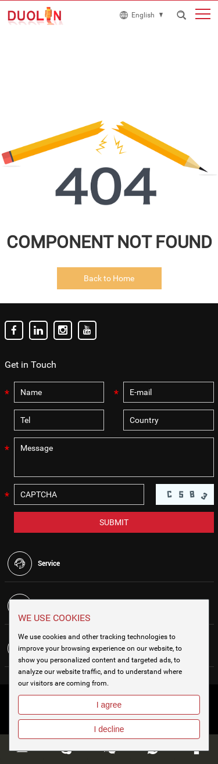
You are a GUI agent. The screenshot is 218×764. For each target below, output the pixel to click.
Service (49, 563)
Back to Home (109, 278)
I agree (109, 704)
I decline (109, 729)
